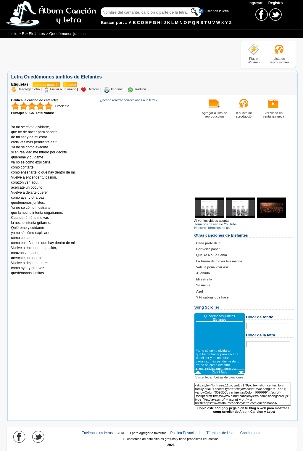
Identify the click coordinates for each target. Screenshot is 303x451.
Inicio (13, 33)
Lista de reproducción (279, 60)
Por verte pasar (208, 249)
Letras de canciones (228, 377)
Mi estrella (204, 279)
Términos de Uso (219, 433)
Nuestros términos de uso (212, 227)
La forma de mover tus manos (219, 261)
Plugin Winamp (254, 60)
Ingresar (256, 3)
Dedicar (93, 89)
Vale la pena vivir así (212, 267)
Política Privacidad (185, 433)
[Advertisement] (115, 54)
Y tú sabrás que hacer (213, 297)
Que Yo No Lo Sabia (211, 255)
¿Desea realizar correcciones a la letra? (128, 100)
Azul (199, 291)
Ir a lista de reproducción (244, 114)
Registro (275, 3)
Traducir (140, 89)
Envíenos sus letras (97, 433)
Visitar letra (203, 377)
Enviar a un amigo (63, 89)
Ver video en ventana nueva (273, 114)
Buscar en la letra (216, 11)
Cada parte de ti (208, 243)
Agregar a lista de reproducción (214, 114)
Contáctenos (250, 433)
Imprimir (117, 89)
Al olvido (203, 273)
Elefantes (37, 33)
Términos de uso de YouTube (215, 224)
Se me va (203, 285)
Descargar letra (29, 89)
